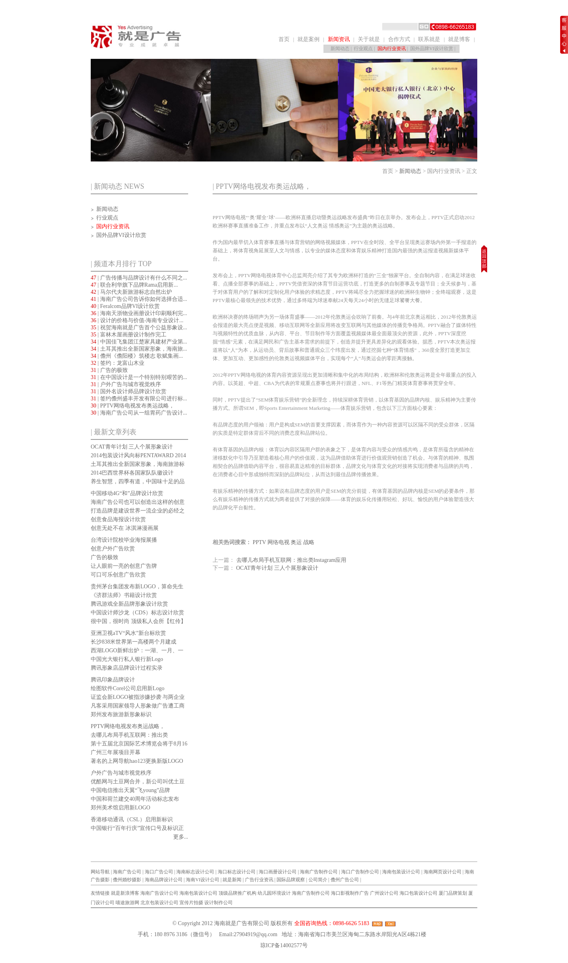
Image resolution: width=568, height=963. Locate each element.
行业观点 (363, 48)
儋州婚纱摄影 (127, 879)
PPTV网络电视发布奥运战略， (128, 726)
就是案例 (308, 39)
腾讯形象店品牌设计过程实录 (127, 668)
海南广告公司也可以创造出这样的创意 (138, 502)
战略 (308, 542)
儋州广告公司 (345, 879)
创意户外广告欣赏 (113, 549)
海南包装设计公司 (401, 872)
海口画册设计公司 (278, 872)
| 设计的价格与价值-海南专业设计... (137, 320)
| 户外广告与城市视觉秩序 (126, 384)
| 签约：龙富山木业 (117, 363)
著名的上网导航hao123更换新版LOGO (137, 761)
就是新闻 (231, 879)
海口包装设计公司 (418, 893)
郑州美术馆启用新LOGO (120, 808)
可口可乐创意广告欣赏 (118, 575)
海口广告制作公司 (360, 872)
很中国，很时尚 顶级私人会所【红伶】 (138, 621)
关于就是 (369, 39)
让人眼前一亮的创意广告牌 (124, 566)
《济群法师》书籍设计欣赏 (124, 595)
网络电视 (278, 542)
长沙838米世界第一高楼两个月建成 (133, 642)
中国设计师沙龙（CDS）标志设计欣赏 (137, 613)
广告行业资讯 (259, 879)
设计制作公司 (218, 902)
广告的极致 (104, 557)
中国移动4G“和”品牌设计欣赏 (127, 493)
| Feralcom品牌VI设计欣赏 (125, 306)
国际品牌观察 (291, 879)
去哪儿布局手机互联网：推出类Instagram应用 (291, 560)
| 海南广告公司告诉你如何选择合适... (139, 299)
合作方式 (399, 39)
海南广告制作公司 (319, 872)
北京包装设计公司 (159, 902)
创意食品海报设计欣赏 (118, 519)
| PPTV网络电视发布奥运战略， (132, 406)
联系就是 (429, 39)
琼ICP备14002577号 (284, 945)
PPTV (259, 542)
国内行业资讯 (391, 48)
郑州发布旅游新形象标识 (121, 714)
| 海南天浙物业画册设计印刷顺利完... (139, 313)
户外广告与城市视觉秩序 (121, 773)
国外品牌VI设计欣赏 (431, 48)
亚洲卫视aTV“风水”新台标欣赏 (128, 633)
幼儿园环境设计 (274, 893)
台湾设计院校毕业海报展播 (124, 540)
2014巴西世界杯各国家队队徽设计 (132, 473)
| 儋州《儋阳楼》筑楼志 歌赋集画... (137, 356)
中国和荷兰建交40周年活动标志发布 (135, 799)
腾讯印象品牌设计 (113, 680)
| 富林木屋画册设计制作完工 (128, 335)
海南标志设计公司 (195, 872)
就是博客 (459, 39)
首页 (284, 39)
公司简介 (317, 879)
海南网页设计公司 (443, 872)
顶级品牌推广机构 (237, 893)
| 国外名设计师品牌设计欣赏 (128, 391)
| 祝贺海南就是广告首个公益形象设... (139, 327)
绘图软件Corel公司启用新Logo (127, 688)
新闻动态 (340, 48)
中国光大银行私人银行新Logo (127, 659)
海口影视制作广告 (350, 893)
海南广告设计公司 (159, 893)
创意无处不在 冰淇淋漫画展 (125, 528)
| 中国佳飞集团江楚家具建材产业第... (139, 342)
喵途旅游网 (127, 902)
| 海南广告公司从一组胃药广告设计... (139, 413)
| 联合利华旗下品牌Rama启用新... (134, 285)
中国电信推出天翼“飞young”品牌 (130, 790)
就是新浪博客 (125, 893)
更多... (181, 837)
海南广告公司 (127, 872)
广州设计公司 (384, 893)
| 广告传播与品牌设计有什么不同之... (139, 278)
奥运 (296, 542)
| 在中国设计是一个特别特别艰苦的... (139, 377)
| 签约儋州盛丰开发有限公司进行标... (139, 399)
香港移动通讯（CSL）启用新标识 (132, 819)
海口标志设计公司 (237, 872)
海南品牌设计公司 (164, 879)
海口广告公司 (159, 872)
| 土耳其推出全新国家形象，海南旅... (139, 349)
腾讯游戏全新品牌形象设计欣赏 (129, 604)
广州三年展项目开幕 (115, 752)
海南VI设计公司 (202, 879)
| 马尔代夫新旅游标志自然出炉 (131, 292)
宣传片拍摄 (191, 902)
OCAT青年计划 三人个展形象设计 (132, 447)
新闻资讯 (339, 39)
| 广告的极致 (109, 370)
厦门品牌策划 (453, 893)
